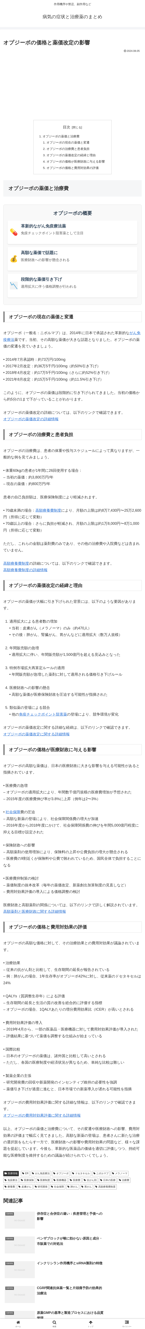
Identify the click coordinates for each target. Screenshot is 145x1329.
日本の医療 (108, 1182)
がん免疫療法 (41, 1175)
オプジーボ (61, 1175)
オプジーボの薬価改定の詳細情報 (31, 421)
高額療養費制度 (48, 512)
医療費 (75, 1182)
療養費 (10, 1188)
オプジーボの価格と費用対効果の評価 (72, 169)
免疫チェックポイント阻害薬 (43, 716)
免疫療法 (11, 1182)
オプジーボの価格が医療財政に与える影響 (76, 163)
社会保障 (13, 814)
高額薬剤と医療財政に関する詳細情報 (34, 914)
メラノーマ (119, 1175)
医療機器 (59, 1182)
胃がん (86, 1188)
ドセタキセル (81, 1175)
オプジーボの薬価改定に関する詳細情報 (36, 736)
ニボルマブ (101, 1175)
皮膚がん (24, 1188)
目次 (66, 127)
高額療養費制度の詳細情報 (25, 572)
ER (25, 1175)
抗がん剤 (90, 1182)
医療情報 (11, 1175)
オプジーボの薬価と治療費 (60, 136)
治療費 (124, 1182)
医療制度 (43, 1182)
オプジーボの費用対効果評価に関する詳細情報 (42, 1117)
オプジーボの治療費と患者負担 (68, 150)
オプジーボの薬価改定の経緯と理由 (71, 156)
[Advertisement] (72, 84)
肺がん (72, 1188)
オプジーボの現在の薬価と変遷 (68, 143)
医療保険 (27, 1182)
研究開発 (41, 1188)
